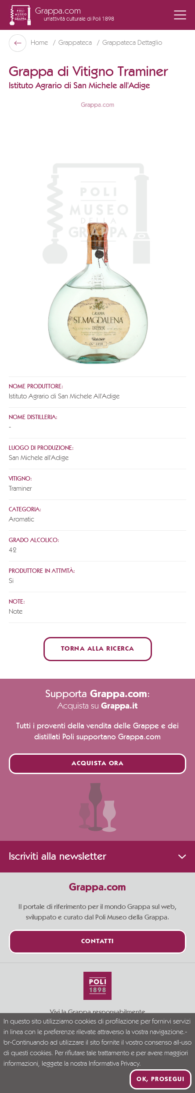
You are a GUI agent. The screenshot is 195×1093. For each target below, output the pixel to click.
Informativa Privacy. (115, 1064)
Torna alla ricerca (97, 649)
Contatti (97, 941)
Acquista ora (97, 763)
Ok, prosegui (160, 1079)
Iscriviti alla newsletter (97, 856)
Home (40, 43)
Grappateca (76, 43)
